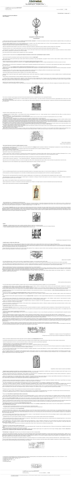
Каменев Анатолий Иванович (35, 2)
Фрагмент (24, 472)
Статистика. (19, 8)
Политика (27, 472)
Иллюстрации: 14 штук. (9, 9)
